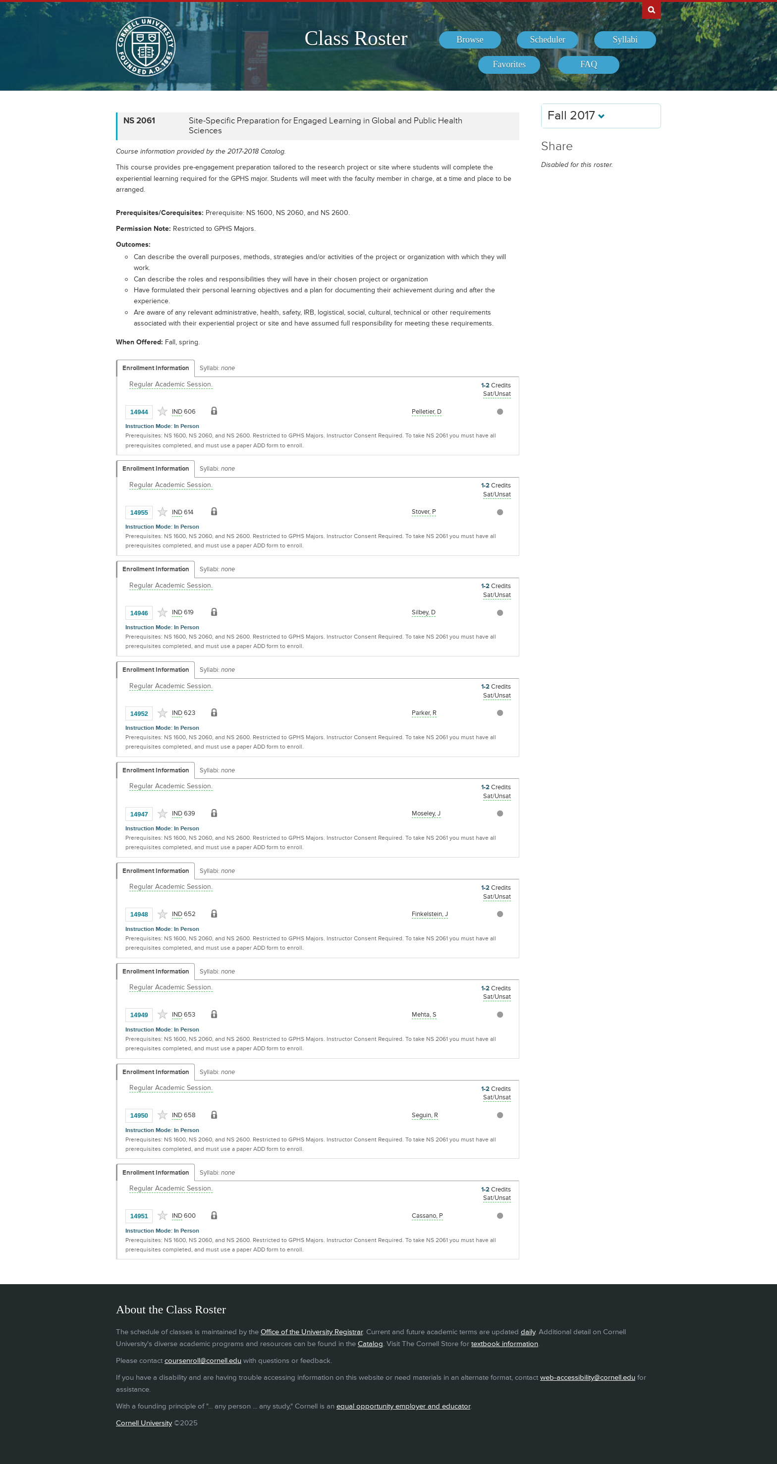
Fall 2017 (576, 115)
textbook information (504, 1344)
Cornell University (144, 1423)
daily (528, 1332)
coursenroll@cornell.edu (203, 1360)
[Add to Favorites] (162, 411)
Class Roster (355, 38)
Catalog (370, 1344)
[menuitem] (470, 40)
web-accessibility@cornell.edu (587, 1377)
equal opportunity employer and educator (403, 1406)
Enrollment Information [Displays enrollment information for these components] (155, 368)
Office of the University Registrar (312, 1332)
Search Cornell (651, 9)
